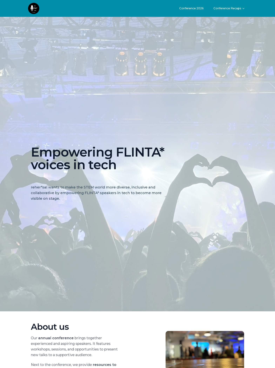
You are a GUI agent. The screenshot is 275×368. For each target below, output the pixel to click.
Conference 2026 (191, 8)
